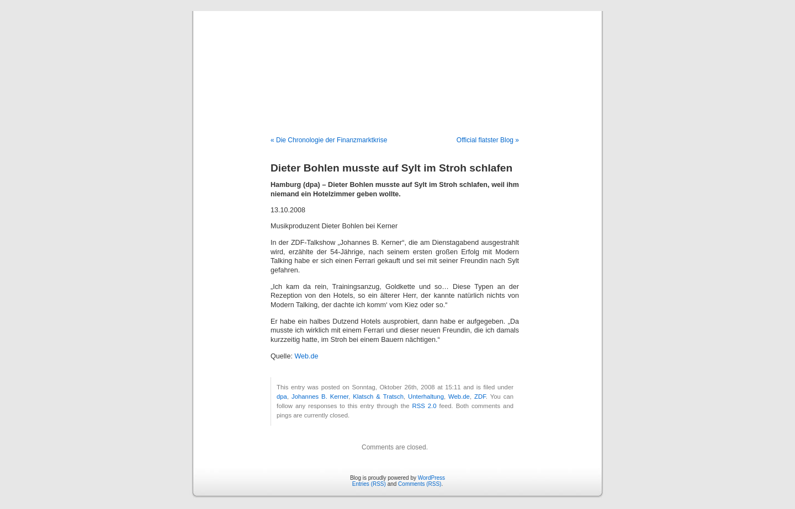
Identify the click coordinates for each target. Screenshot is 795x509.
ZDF (480, 396)
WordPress (431, 478)
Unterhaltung (426, 396)
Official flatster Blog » (488, 140)
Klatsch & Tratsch (378, 396)
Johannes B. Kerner (320, 396)
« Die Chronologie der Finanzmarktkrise (329, 140)
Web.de (306, 356)
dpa (282, 396)
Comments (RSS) (419, 484)
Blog (397, 62)
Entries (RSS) (369, 484)
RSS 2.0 (424, 406)
